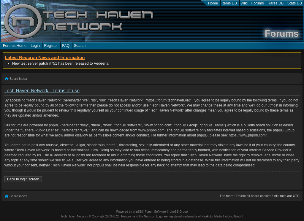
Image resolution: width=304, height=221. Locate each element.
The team (226, 196)
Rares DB (275, 3)
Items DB (229, 3)
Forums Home (14, 46)
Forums (257, 3)
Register (51, 46)
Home (213, 3)
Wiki (244, 3)
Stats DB (294, 3)
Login (35, 46)
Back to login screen (23, 179)
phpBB (137, 211)
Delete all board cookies (253, 196)
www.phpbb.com (151, 130)
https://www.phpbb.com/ (248, 135)
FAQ (65, 46)
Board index (18, 78)
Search (80, 46)
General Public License (40, 130)
